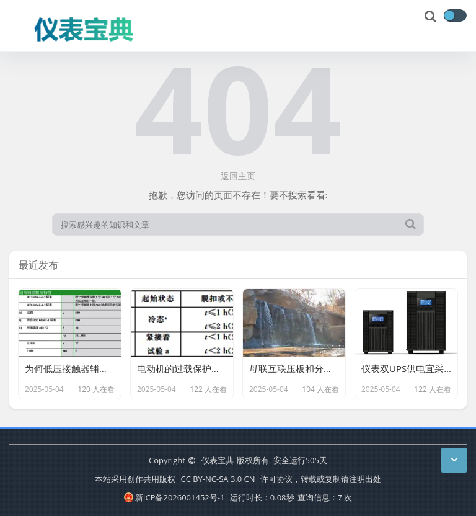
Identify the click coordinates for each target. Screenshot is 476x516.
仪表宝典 (217, 460)
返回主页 (238, 176)
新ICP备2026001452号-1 (174, 497)
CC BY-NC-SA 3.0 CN (217, 478)
